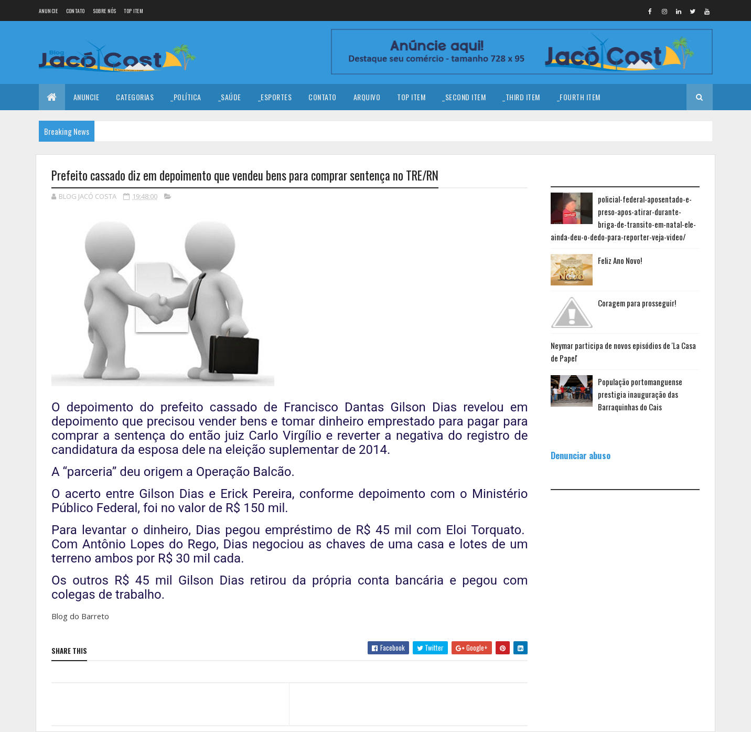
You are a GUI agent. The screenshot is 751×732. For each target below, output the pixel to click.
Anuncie (48, 11)
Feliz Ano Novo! (620, 260)
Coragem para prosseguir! (637, 303)
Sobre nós (104, 11)
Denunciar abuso (580, 455)
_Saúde (229, 96)
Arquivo (367, 96)
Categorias (135, 96)
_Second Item (464, 96)
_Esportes (275, 96)
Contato (75, 11)
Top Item (133, 11)
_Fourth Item (578, 96)
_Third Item (521, 96)
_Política (185, 96)
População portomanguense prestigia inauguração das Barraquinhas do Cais (640, 394)
